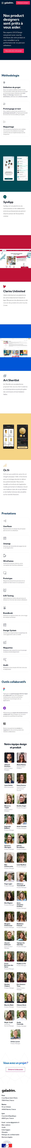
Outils (3, 1127)
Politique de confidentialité (10, 1134)
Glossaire (5, 1132)
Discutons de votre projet (13, 51)
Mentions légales (7, 1137)
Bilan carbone (6, 1125)
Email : (10, 1122)
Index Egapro (6, 1130)
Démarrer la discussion (15, 1069)
